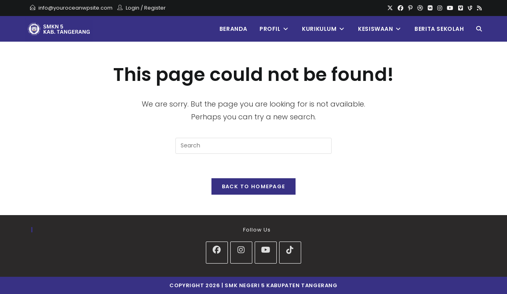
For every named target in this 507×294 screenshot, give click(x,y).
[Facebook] (400, 8)
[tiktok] (290, 253)
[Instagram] (440, 8)
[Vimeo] (460, 8)
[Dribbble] (420, 8)
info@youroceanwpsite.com (75, 8)
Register (155, 8)
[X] (390, 8)
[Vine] (470, 8)
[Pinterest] (410, 8)
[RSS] (478, 8)
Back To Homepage (254, 186)
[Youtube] (450, 8)
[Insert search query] (253, 146)
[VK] (430, 8)
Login (132, 8)
